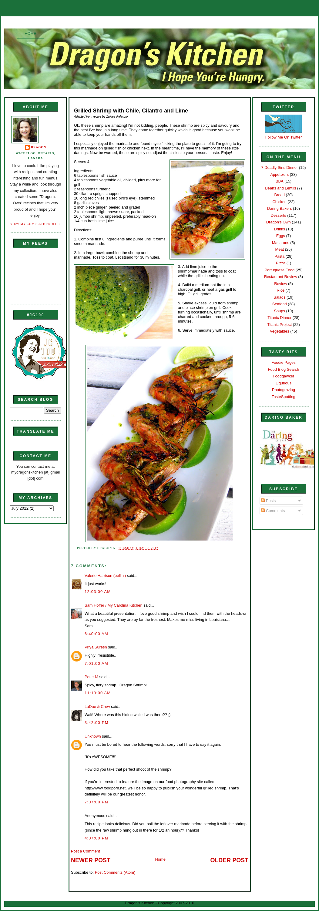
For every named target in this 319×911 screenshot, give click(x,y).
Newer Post (90, 860)
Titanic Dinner (279, 317)
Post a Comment (85, 851)
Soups (279, 311)
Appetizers (279, 174)
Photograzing (283, 389)
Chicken (280, 201)
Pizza (280, 263)
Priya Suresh (96, 647)
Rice (280, 290)
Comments (273, 510)
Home (30, 33)
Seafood (279, 304)
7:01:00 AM (96, 663)
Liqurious (283, 383)
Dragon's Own (278, 222)
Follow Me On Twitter (283, 137)
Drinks (279, 229)
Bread (279, 195)
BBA (280, 181)
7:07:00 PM (97, 802)
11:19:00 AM (98, 693)
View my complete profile (35, 224)
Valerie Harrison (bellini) (105, 575)
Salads (279, 297)
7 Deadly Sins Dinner (279, 167)
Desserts (278, 215)
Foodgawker (283, 376)
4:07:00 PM (97, 838)
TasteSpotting (283, 396)
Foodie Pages (283, 362)
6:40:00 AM (96, 633)
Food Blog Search (283, 369)
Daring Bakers (279, 208)
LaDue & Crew (97, 706)
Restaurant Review (280, 276)
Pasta (279, 256)
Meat (279, 249)
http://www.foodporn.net (105, 788)
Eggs (280, 235)
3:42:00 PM (97, 722)
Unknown (93, 736)
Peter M (91, 677)
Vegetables (279, 331)
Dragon (38, 147)
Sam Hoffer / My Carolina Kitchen (114, 605)
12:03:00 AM (98, 591)
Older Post (229, 860)
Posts (268, 500)
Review (280, 283)
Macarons (280, 242)
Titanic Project (279, 324)
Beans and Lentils (280, 188)
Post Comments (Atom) (115, 872)
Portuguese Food (279, 270)
